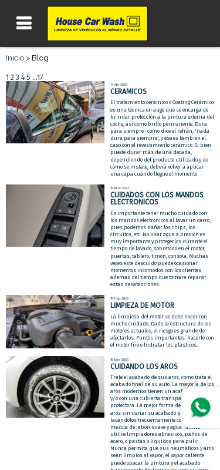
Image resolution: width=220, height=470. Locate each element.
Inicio (15, 57)
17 (40, 77)
